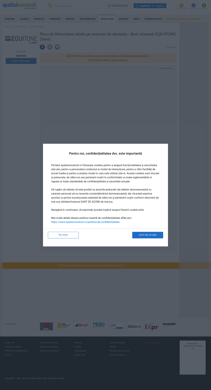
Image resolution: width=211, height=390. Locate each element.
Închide (63, 235)
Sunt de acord (148, 235)
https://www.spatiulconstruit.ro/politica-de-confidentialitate (85, 222)
